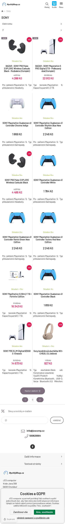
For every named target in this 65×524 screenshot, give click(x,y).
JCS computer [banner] (11, 5)
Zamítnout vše (20, 512)
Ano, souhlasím (44, 512)
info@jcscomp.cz (35, 430)
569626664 (35, 435)
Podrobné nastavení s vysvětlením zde (32, 518)
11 (32, 399)
